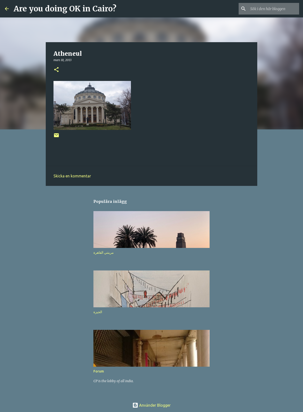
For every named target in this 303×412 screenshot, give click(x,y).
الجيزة (97, 312)
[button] (56, 70)
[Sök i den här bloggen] (273, 9)
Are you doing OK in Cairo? (65, 9)
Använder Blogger (151, 405)
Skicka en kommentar (72, 176)
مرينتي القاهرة (103, 252)
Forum (98, 371)
